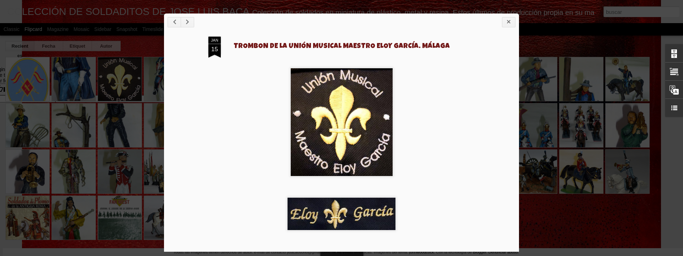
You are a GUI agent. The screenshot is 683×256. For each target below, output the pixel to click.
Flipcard (33, 29)
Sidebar (102, 29)
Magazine (58, 29)
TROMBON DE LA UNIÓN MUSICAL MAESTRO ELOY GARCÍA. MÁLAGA (342, 46)
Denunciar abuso (503, 252)
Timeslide (152, 29)
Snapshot (126, 29)
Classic (12, 29)
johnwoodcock (421, 252)
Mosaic (81, 29)
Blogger (479, 252)
